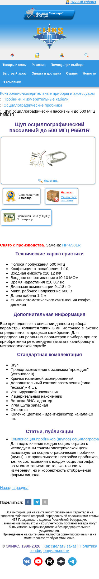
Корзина (42, 13)
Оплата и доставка (46, 73)
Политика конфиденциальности (63, 548)
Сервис (72, 73)
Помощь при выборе (67, 65)
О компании (12, 82)
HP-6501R (71, 245)
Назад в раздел (14, 487)
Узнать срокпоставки (69, 199)
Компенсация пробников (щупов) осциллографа (55, 439)
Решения (39, 65)
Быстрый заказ (15, 73)
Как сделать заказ (60, 546)
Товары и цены (15, 65)
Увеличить (51, 180)
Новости (89, 73)
